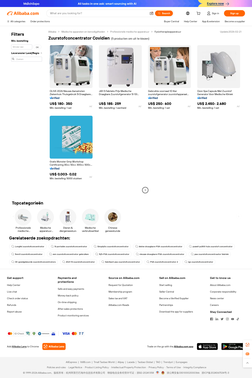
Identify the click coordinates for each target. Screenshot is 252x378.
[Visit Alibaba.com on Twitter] (222, 319)
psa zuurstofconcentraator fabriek (210, 254)
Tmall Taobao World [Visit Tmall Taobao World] (104, 362)
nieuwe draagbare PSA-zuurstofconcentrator (160, 254)
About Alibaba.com (220, 285)
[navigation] (26, 111)
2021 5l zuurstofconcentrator (78, 262)
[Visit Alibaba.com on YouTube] (232, 319)
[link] (247, 344)
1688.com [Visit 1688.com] (85, 362)
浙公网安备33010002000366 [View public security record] (183, 372)
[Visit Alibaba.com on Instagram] (227, 319)
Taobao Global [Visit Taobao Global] (145, 362)
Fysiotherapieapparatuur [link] (168, 31)
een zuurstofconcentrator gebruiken (69, 254)
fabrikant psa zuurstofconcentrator (121, 262)
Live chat (12, 291)
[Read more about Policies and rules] (56, 367)
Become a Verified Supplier (174, 298)
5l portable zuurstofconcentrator (69, 246)
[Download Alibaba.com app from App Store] (207, 346)
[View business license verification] (157, 372)
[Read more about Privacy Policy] (155, 367)
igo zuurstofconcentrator (199, 262)
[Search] (164, 13)
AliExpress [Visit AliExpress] (71, 362)
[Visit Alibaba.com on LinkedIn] (216, 319)
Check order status (17, 298)
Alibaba (52, 31)
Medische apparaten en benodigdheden (83, 31)
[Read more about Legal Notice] (74, 367)
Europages (181, 362)
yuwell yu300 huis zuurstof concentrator (211, 246)
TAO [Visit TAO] (158, 362)
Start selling (165, 285)
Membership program (120, 291)
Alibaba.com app (183, 346)
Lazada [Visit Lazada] (131, 362)
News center (217, 298)
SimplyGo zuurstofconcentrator (111, 246)
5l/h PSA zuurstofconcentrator (112, 254)
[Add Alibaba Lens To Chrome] (54, 346)
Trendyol (168, 362)
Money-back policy (68, 295)
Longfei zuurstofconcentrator (27, 246)
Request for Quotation (120, 285)
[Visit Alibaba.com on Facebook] (211, 319)
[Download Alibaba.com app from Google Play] (233, 346)
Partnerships (166, 305)
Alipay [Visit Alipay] (121, 362)
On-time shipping (67, 302)
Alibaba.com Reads (118, 305)
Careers (214, 305)
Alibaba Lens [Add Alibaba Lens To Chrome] (19, 346)
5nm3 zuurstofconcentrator (27, 254)
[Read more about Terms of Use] (173, 367)
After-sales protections (70, 308)
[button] (151, 13)
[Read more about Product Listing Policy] (96, 367)
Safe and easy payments (71, 288)
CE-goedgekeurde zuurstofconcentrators (33, 262)
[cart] (199, 13)
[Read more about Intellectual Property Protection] (128, 367)
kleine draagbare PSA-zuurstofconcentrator (158, 246)
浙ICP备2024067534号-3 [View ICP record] (215, 372)
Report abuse (14, 311)
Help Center (13, 285)
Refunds (11, 305)
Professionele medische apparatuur (129, 31)
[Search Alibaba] (98, 13)
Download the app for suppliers (176, 311)
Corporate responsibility (223, 291)
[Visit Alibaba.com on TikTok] (237, 319)
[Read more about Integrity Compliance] (194, 367)
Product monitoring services (73, 315)
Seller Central (166, 291)
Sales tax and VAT (117, 298)
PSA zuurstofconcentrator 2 (162, 262)
